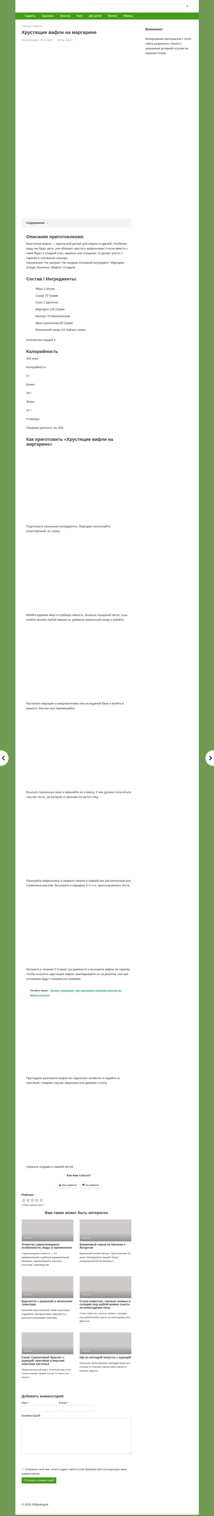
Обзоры (128, 16)
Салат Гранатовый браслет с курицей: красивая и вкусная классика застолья (43, 1360)
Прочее (112, 16)
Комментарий (31, 1415)
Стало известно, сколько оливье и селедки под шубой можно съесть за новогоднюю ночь (105, 1304)
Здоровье (48, 16)
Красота (65, 16)
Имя (25, 1402)
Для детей (95, 16)
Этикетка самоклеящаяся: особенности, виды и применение (47, 1246)
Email (63, 1402)
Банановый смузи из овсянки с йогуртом (103, 1246)
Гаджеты (30, 16)
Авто (80, 16)
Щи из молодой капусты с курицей (105, 1357)
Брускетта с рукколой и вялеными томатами (47, 1303)
